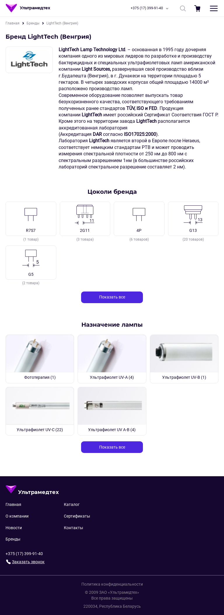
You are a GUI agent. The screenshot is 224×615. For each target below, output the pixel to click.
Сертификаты (77, 516)
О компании (17, 516)
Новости (14, 527)
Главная (13, 23)
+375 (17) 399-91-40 (151, 8)
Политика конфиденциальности (112, 584)
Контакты (73, 527)
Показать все (112, 297)
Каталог (72, 504)
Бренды (33, 23)
